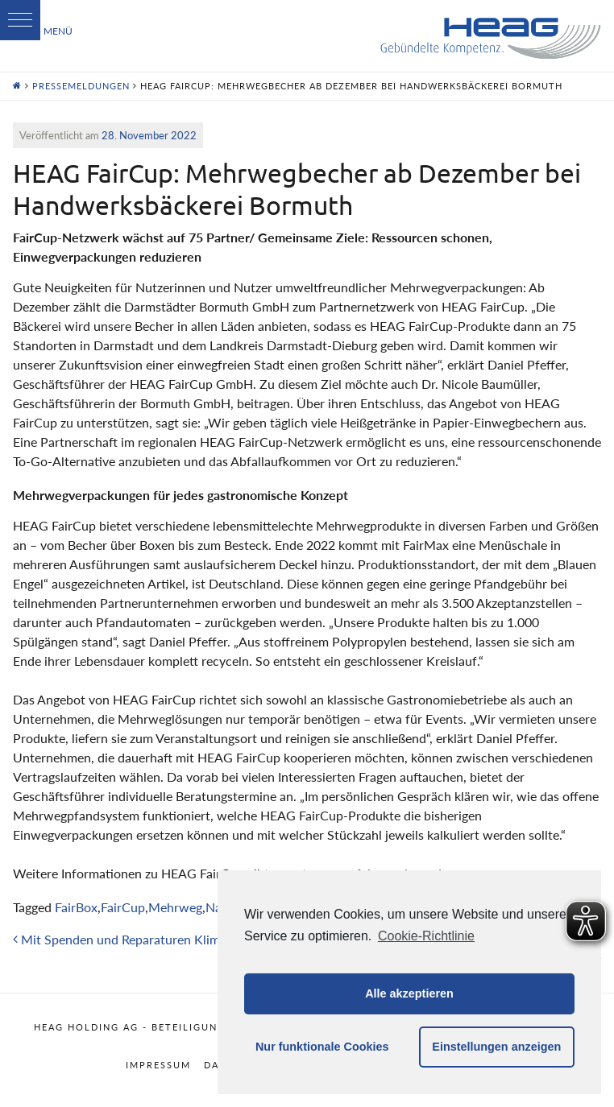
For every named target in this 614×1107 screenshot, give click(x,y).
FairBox (76, 907)
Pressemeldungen (81, 86)
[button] (20, 20)
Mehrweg (175, 907)
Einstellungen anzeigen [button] (496, 1046)
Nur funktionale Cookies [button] (322, 1046)
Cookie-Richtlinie (426, 936)
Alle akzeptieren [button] (409, 993)
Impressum (158, 1064)
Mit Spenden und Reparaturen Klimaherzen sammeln (165, 939)
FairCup (123, 907)
